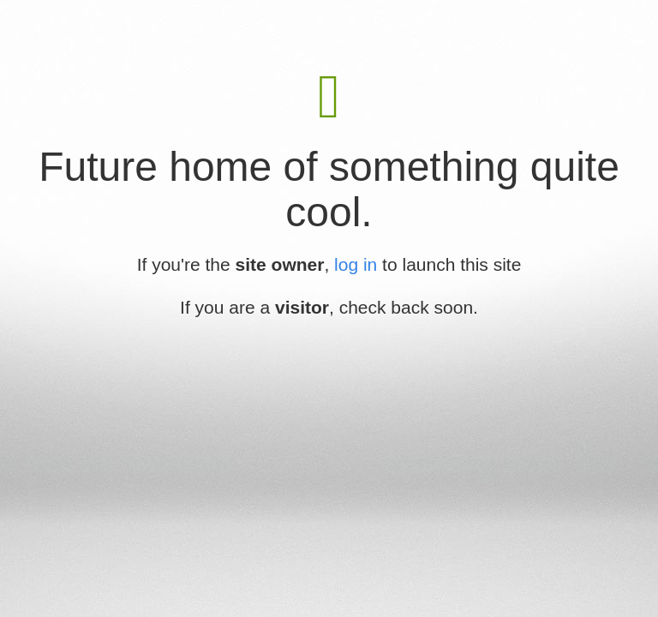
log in (355, 264)
